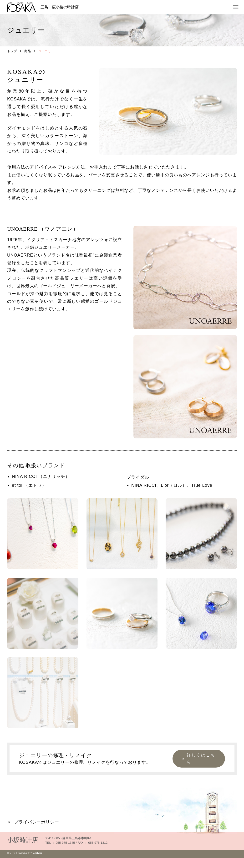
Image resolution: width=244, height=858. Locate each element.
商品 (27, 51)
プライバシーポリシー (33, 822)
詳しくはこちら (198, 759)
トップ (12, 51)
